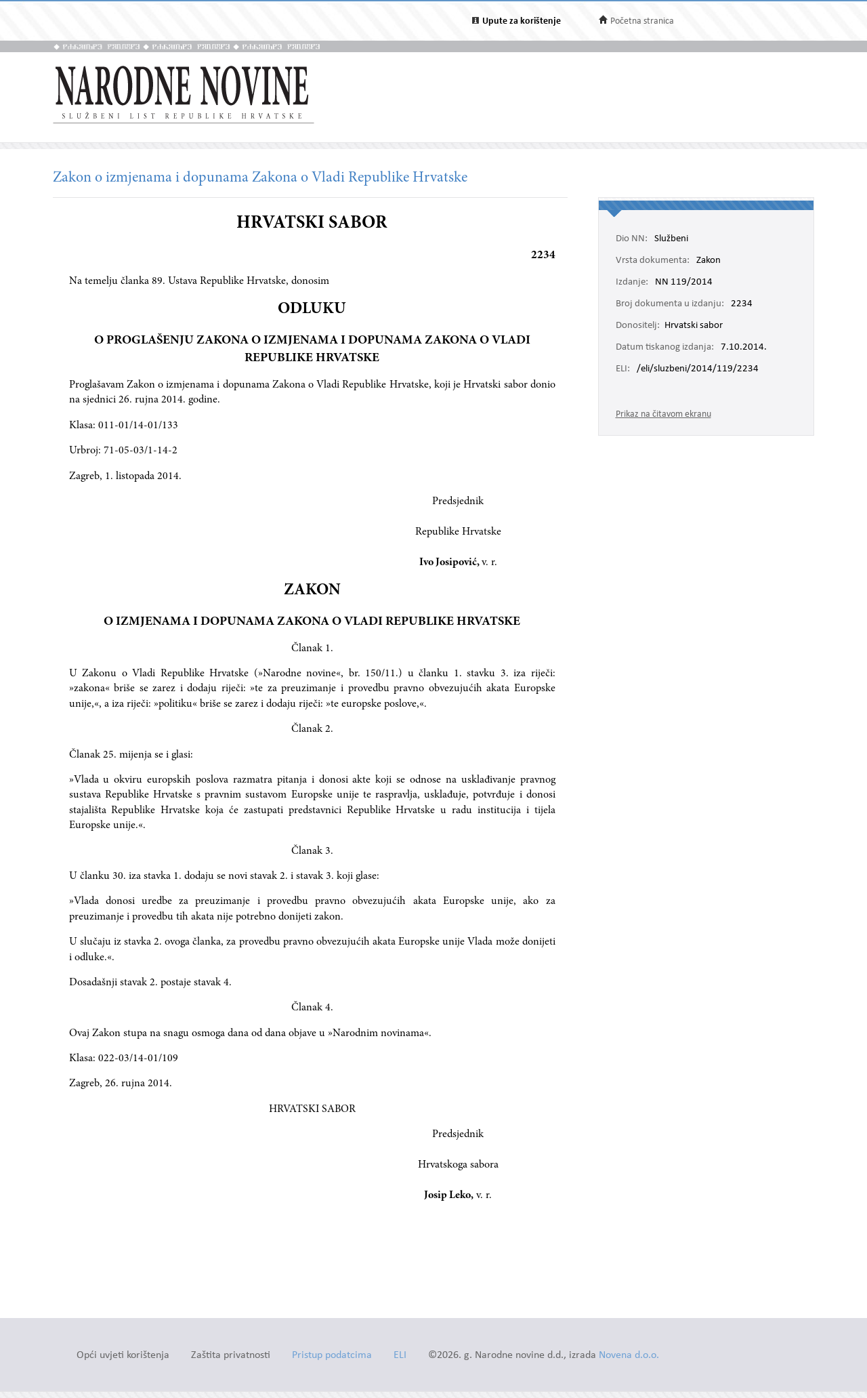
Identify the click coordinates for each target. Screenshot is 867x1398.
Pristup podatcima (332, 1355)
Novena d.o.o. (629, 1355)
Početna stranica (642, 21)
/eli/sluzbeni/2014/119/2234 (698, 369)
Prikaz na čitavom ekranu (663, 414)
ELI (400, 1355)
